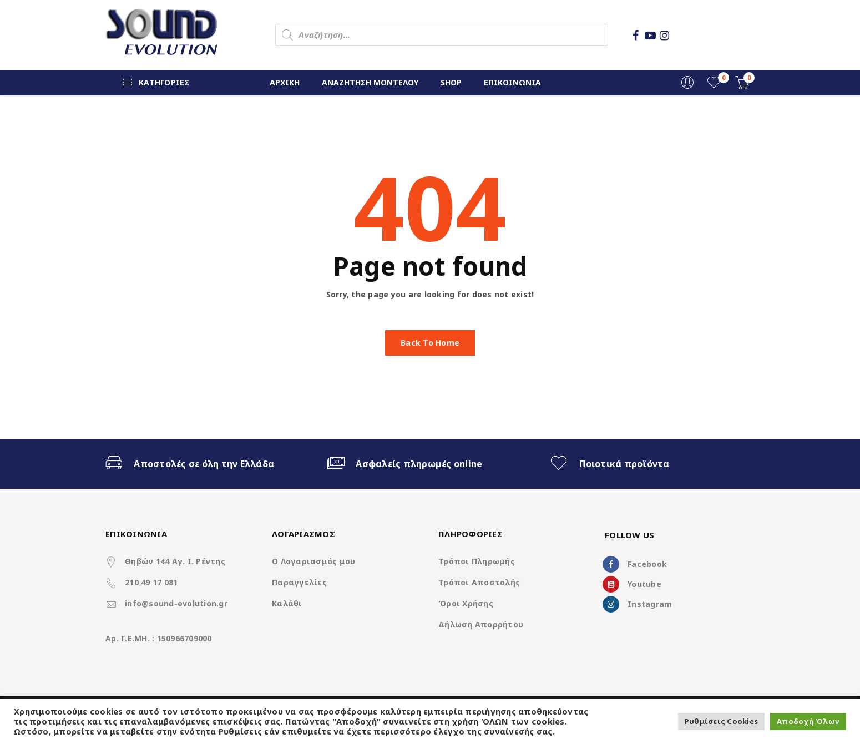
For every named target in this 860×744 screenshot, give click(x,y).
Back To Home (430, 342)
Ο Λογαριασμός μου (313, 561)
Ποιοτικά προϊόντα (624, 464)
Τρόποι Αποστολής (479, 582)
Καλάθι (287, 603)
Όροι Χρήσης (465, 603)
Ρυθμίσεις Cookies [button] (721, 721)
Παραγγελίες (299, 582)
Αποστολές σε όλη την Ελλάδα (204, 464)
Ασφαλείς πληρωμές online (419, 464)
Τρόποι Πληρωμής (476, 561)
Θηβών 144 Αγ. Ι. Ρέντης (175, 561)
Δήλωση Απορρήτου (480, 624)
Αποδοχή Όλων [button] (808, 721)
